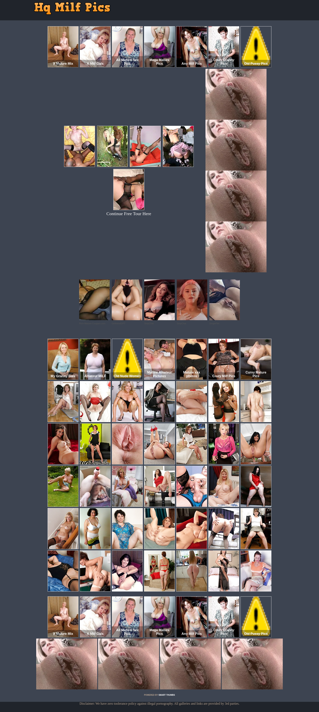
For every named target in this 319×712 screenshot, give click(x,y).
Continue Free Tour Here (128, 213)
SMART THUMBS (166, 695)
